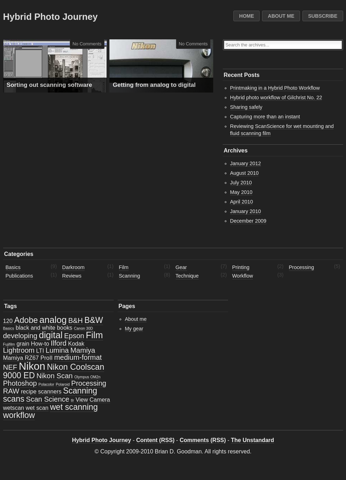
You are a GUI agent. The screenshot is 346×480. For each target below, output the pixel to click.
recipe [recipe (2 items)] (28, 391)
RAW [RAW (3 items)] (11, 391)
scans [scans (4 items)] (13, 398)
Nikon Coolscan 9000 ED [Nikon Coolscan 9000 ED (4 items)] (53, 371)
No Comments (87, 43)
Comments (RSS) (203, 440)
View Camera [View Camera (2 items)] (92, 399)
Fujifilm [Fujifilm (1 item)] (9, 344)
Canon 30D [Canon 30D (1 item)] (83, 328)
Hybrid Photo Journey (50, 17)
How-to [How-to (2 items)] (40, 343)
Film (124, 267)
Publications (19, 276)
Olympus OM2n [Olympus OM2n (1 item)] (87, 377)
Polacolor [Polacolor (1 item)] (46, 384)
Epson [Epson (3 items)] (74, 336)
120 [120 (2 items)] (8, 321)
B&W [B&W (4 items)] (93, 320)
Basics (13, 267)
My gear (134, 328)
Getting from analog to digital (154, 85)
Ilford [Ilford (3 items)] (58, 343)
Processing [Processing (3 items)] (88, 383)
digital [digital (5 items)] (51, 335)
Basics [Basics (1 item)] (8, 328)
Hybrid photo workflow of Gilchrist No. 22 (276, 97)
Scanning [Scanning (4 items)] (80, 390)
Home (246, 16)
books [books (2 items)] (64, 327)
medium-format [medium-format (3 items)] (78, 357)
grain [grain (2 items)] (23, 343)
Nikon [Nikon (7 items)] (32, 366)
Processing (301, 267)
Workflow (242, 276)
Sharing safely (246, 107)
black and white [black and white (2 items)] (35, 327)
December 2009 (248, 221)
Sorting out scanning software (49, 85)
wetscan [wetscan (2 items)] (13, 407)
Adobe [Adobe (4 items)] (26, 320)
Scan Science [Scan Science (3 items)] (47, 399)
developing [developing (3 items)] (20, 336)
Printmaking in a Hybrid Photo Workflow (275, 88)
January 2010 (245, 211)
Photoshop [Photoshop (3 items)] (20, 383)
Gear (181, 267)
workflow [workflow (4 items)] (19, 415)
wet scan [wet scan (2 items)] (37, 407)
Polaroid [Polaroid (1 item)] (62, 384)
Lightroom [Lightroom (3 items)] (19, 350)
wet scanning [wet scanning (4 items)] (74, 407)
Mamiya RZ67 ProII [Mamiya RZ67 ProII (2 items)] (28, 358)
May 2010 (241, 192)
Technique (187, 276)
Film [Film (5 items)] (94, 335)
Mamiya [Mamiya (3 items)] (82, 350)
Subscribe (322, 16)
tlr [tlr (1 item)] (72, 400)
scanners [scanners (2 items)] (50, 391)
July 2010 (241, 182)
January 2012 (245, 163)
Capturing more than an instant (265, 116)
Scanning (129, 276)
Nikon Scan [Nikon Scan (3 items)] (54, 376)
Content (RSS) (155, 440)
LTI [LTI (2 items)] (40, 350)
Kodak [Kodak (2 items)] (76, 343)
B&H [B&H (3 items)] (75, 320)
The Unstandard (252, 440)
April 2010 (241, 202)
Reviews (71, 276)
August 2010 (244, 173)
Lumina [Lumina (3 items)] (57, 350)
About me (281, 16)
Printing (241, 267)
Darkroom (73, 267)
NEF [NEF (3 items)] (10, 367)
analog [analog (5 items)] (53, 320)
